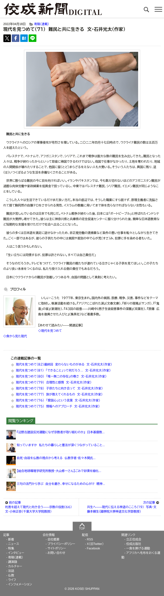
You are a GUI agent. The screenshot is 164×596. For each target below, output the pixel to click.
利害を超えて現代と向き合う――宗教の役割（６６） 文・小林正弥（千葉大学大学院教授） (41, 506)
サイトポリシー (56, 548)
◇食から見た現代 (15, 336)
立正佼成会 (133, 539)
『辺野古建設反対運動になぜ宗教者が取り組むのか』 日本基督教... (61, 432)
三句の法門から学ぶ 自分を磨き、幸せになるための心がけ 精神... (61, 483)
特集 (11, 548)
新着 (11, 539)
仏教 (11, 575)
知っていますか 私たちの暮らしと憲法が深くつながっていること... (61, 445)
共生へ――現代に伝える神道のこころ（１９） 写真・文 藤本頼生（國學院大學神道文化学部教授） (123, 506)
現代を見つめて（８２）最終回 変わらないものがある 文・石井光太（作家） (64, 364)
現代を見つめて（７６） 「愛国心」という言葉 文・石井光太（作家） (58, 400)
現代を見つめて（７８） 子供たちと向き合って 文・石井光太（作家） (59, 388)
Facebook (93, 548)
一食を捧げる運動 (138, 548)
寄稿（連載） (41, 24)
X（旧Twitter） (95, 543)
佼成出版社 (133, 543)
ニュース (13, 543)
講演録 (12, 561)
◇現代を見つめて (50, 330)
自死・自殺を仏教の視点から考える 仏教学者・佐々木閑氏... (56, 458)
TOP (82, 526)
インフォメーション (20, 584)
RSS (90, 539)
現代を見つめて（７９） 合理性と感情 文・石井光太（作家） (53, 382)
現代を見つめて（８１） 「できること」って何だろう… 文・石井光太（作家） (63, 370)
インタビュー (16, 552)
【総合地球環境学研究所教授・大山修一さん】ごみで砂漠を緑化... (59, 470)
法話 (11, 570)
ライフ (12, 579)
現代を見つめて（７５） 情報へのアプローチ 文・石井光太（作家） (58, 406)
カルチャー (15, 566)
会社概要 (53, 539)
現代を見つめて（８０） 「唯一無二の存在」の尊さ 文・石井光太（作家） (61, 376)
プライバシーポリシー (61, 543)
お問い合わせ (56, 552)
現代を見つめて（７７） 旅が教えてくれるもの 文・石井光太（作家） (59, 394)
